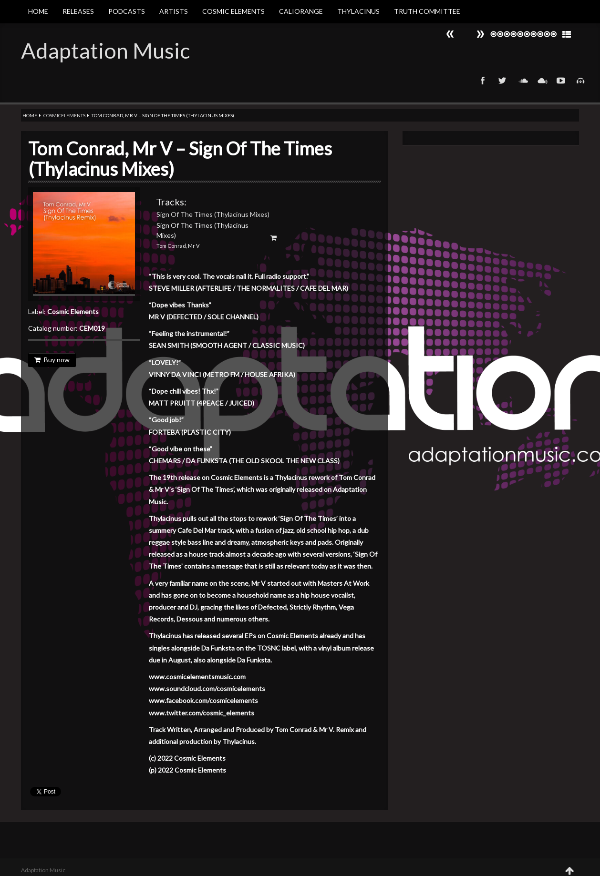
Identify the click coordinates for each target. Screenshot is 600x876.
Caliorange (301, 11)
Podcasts (126, 11)
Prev (480, 34)
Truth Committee (427, 11)
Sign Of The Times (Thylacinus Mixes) (212, 214)
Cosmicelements (64, 115)
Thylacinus (358, 11)
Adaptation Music (105, 50)
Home (38, 11)
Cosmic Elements (233, 11)
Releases (78, 11)
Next (450, 34)
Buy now (52, 360)
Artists (173, 11)
